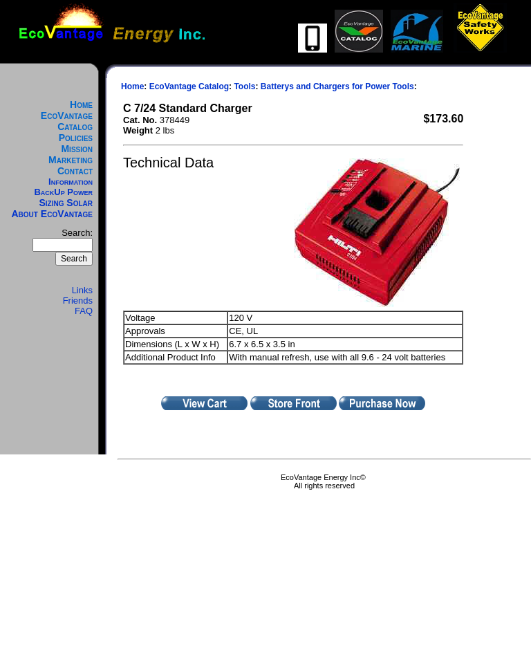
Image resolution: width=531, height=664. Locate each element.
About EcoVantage (52, 213)
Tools (244, 86)
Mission (77, 148)
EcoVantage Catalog (67, 121)
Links (82, 290)
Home (81, 104)
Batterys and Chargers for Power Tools (337, 86)
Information (70, 181)
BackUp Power (63, 192)
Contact (75, 170)
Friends (78, 300)
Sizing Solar (66, 202)
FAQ (84, 311)
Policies (76, 137)
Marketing (70, 159)
